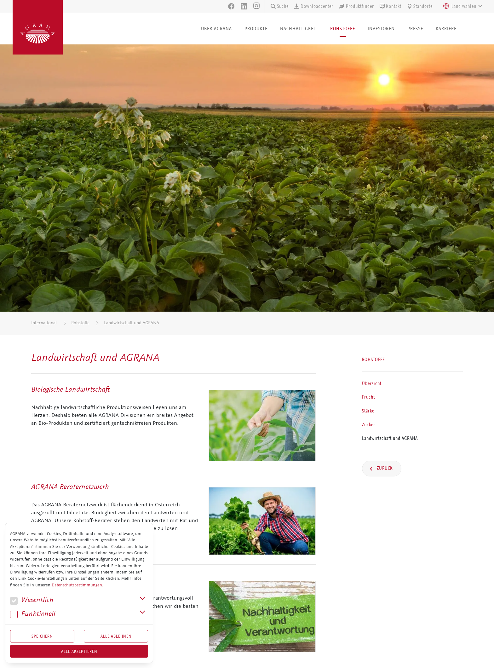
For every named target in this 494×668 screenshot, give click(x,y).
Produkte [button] (255, 28)
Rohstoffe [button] (342, 28)
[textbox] (463, 6)
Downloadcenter (313, 6)
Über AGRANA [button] (216, 28)
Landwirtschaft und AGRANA (131, 322)
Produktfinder (356, 6)
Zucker (368, 425)
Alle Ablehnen (116, 636)
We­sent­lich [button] (31, 600)
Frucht (368, 397)
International (44, 322)
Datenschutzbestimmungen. (77, 585)
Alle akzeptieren (79, 651)
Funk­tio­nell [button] (32, 614)
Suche (279, 6)
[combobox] (460, 6)
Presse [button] (415, 28)
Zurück (384, 468)
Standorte (419, 6)
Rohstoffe (80, 322)
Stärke (368, 411)
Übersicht (372, 383)
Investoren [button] (381, 28)
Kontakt (390, 6)
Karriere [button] (446, 28)
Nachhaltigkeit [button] (299, 28)
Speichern (42, 636)
